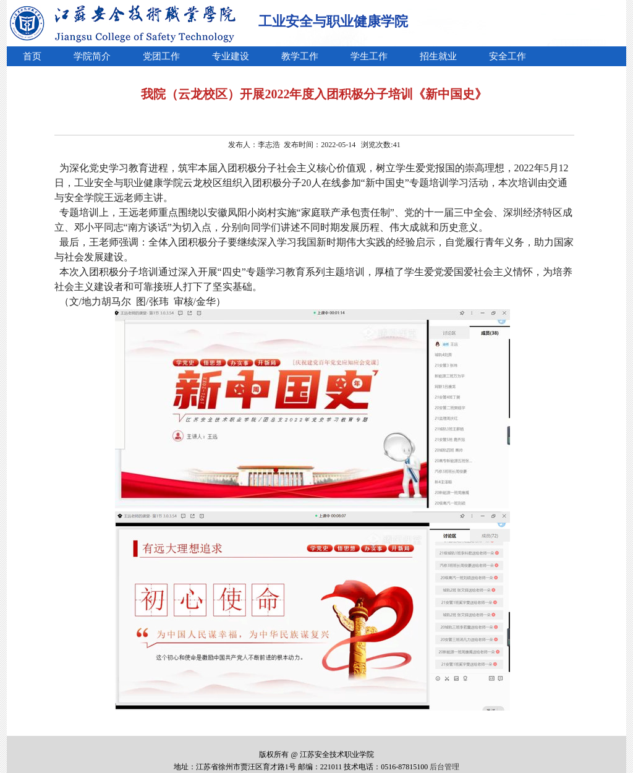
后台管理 (444, 766)
